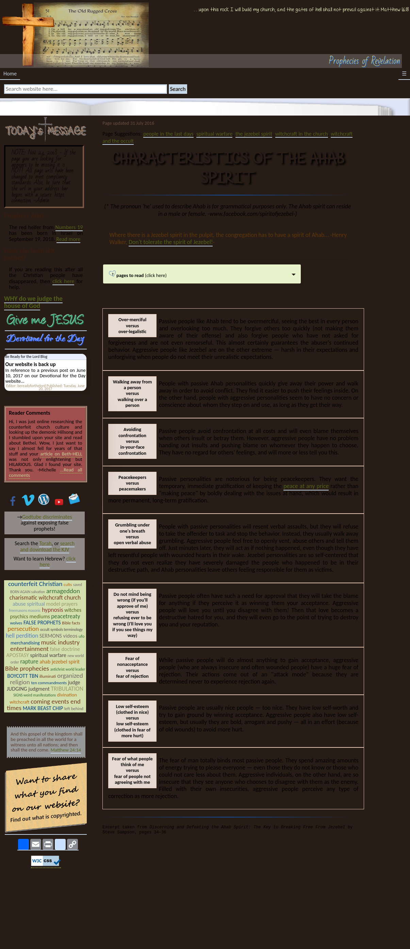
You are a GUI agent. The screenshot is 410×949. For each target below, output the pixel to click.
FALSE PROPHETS (42, 622)
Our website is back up (30, 364)
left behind (73, 708)
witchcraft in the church (301, 134)
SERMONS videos (58, 636)
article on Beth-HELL (61, 454)
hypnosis (52, 610)
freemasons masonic (24, 610)
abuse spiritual (29, 604)
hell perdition (22, 635)
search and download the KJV (47, 546)
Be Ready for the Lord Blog (26, 356)
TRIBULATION (67, 688)
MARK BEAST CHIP (43, 708)
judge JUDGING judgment (43, 685)
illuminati (47, 676)
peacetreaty (65, 616)
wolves (16, 622)
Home (10, 73)
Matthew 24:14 (66, 750)
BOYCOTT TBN (22, 676)
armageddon (63, 591)
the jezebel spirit (253, 134)
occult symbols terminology (61, 629)
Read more (68, 239)
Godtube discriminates (47, 517)
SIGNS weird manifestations (34, 695)
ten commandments (49, 682)
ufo (81, 636)
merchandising (25, 643)
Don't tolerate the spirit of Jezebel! (171, 242)
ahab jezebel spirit (59, 661)
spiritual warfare (214, 134)
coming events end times (44, 704)
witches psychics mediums (45, 613)
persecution (23, 629)
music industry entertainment (45, 645)
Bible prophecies (27, 668)
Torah (45, 543)
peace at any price (306, 486)
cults (68, 584)
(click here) (171, 277)
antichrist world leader (67, 669)
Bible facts (71, 622)
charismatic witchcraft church (45, 597)
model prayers (62, 604)
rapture (29, 661)
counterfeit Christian (35, 584)
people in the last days (168, 134)
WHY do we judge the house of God (33, 302)
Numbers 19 (69, 227)
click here (63, 281)
